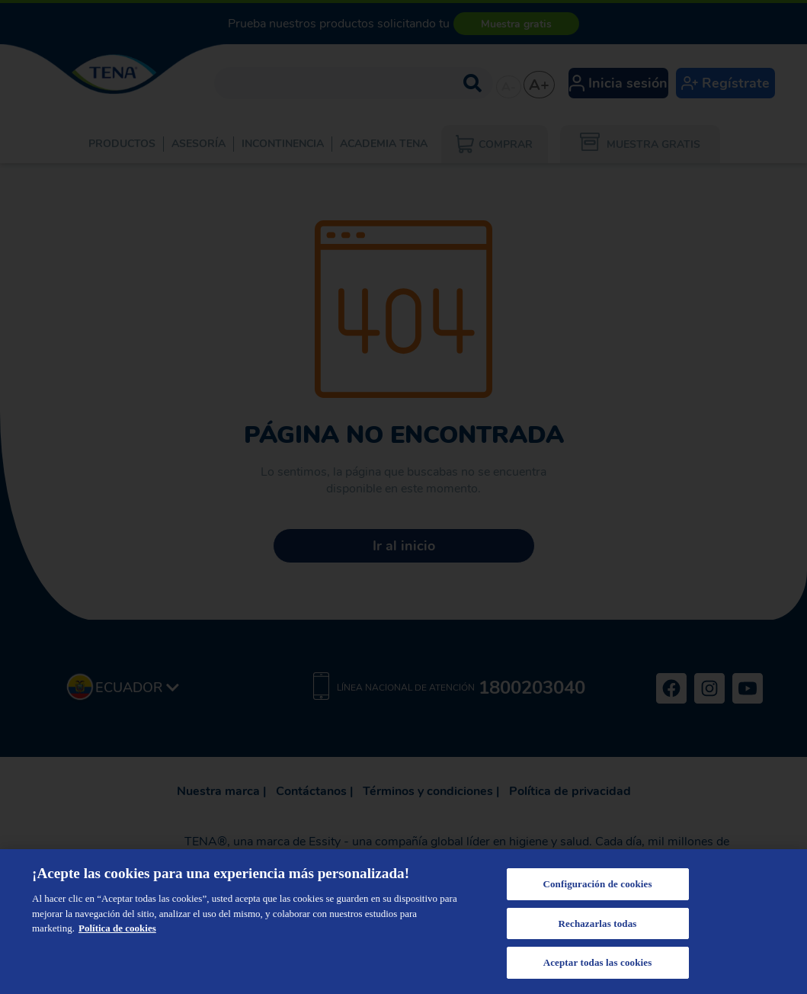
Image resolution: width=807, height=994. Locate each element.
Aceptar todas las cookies (597, 962)
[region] (403, 921)
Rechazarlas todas (598, 923)
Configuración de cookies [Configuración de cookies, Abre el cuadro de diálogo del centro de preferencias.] (597, 884)
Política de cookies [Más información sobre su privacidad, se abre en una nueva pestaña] (117, 928)
